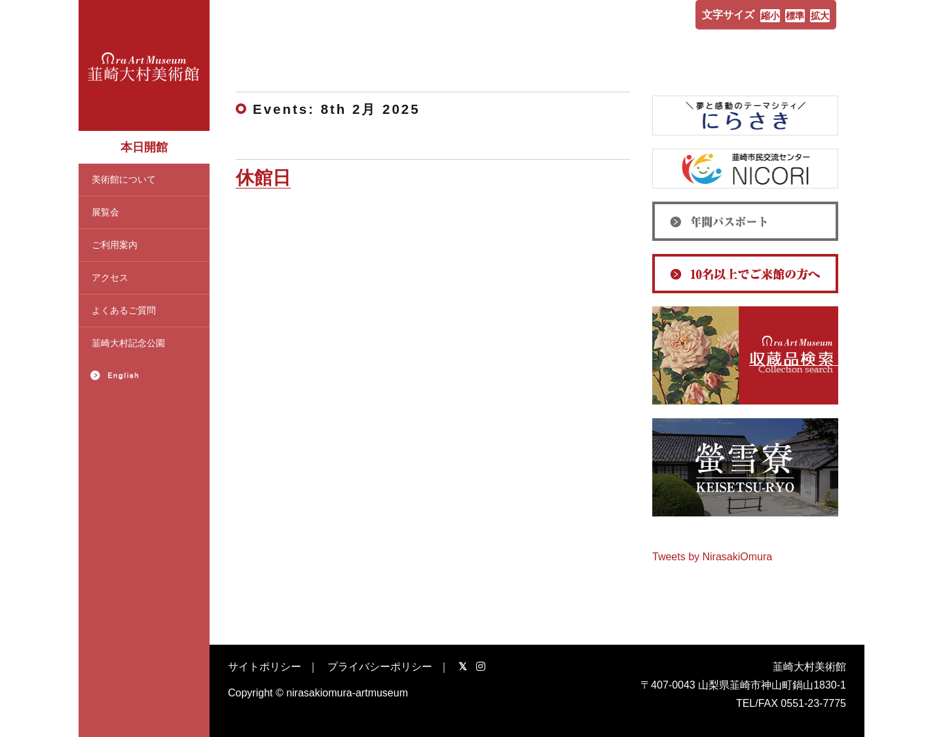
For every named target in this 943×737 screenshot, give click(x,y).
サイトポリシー (264, 666)
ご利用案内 (115, 245)
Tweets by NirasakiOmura (712, 556)
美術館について (124, 179)
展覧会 (105, 212)
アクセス (110, 277)
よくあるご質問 (124, 310)
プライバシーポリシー (379, 666)
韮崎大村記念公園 (128, 343)
